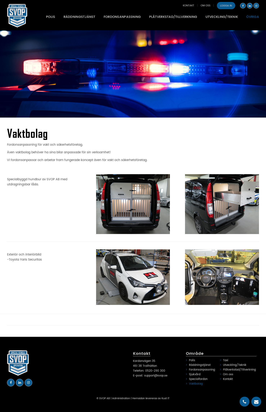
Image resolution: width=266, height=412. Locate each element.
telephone (244, 402)
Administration (121, 398)
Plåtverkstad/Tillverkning (238, 369)
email (256, 402)
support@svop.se (155, 375)
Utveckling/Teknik (234, 365)
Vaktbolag (196, 384)
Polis (192, 360)
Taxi (225, 360)
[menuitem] (188, 5)
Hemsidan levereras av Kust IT (151, 398)
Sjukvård (194, 374)
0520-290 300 (155, 371)
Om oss (205, 5)
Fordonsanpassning (202, 369)
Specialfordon (198, 379)
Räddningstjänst (200, 365)
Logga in (226, 6)
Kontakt (188, 5)
